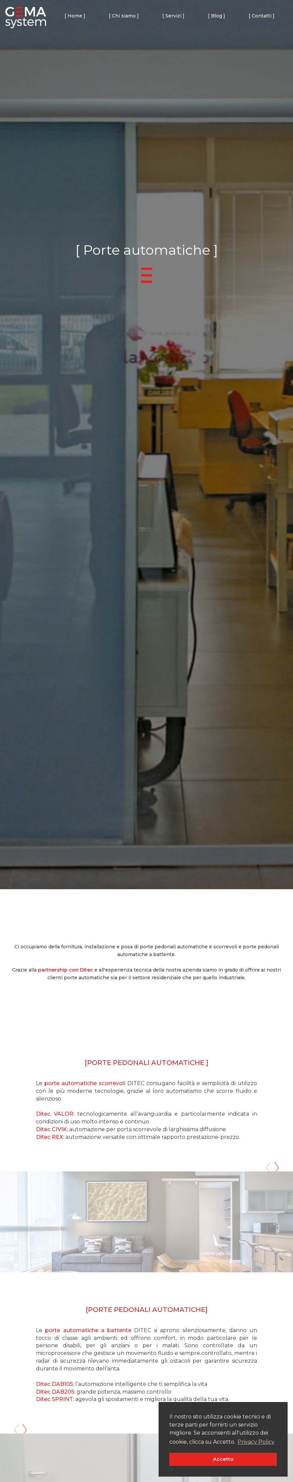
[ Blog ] (216, 16)
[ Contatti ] (262, 16)
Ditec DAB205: (55, 1392)
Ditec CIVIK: (52, 1129)
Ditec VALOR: (55, 1114)
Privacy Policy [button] (256, 1442)
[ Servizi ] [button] (173, 16)
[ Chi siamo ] (124, 16)
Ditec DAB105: (55, 1384)
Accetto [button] (223, 1459)
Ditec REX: (50, 1137)
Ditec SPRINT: (55, 1399)
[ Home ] (75, 16)
